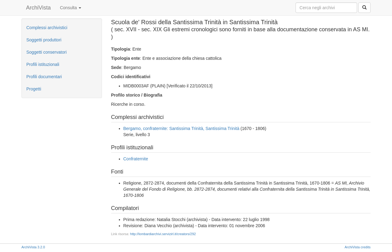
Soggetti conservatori (46, 52)
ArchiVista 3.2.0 (33, 247)
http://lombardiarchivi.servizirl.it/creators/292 (163, 234)
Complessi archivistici (46, 27)
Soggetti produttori (43, 39)
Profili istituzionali (42, 64)
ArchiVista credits (358, 247)
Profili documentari (44, 76)
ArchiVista (38, 8)
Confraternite (135, 158)
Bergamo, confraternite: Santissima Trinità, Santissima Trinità (181, 128)
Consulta (70, 7)
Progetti (33, 88)
